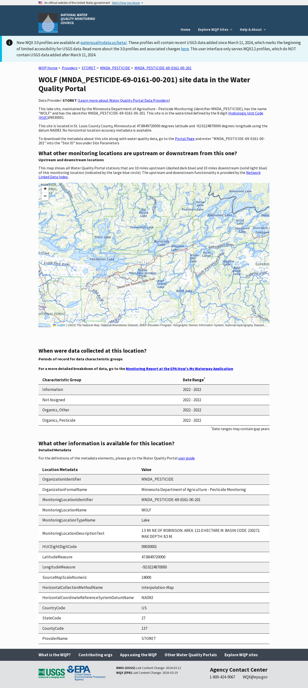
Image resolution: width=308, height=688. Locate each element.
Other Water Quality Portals (191, 654)
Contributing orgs (95, 654)
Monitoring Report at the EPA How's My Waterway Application (179, 368)
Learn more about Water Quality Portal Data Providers (124, 100)
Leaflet (59, 325)
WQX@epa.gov (255, 677)
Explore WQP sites (241, 654)
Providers (69, 67)
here (185, 48)
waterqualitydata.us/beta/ (103, 42)
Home (185, 29)
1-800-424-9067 (222, 677)
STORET (89, 67)
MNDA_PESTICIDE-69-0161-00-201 (163, 67)
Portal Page (185, 138)
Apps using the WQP (138, 654)
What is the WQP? (54, 654)
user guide (186, 458)
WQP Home (48, 67)
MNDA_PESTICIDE (115, 67)
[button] (45, 189)
